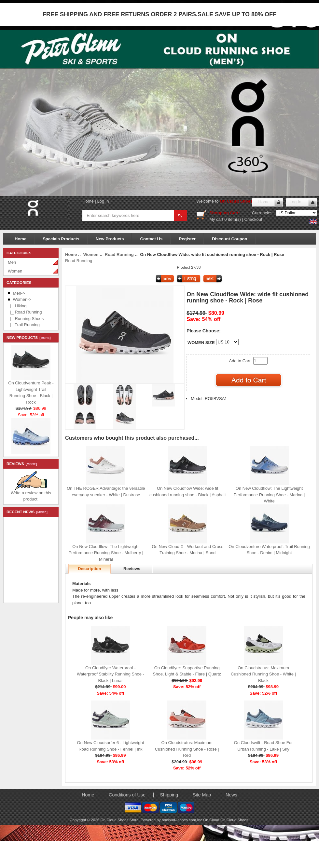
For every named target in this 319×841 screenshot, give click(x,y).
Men (12, 262)
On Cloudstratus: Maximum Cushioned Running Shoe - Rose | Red (187, 749)
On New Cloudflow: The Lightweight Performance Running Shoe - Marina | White (269, 494)
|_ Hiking (17, 305)
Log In (103, 201)
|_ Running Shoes (26, 318)
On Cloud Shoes (234, 820)
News (231, 794)
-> (22, 299)
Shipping (169, 794)
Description (89, 568)
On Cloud (211, 820)
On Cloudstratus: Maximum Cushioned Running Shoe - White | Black (263, 674)
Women (15, 271)
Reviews (131, 568)
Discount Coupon (229, 238)
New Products (110, 238)
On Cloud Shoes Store (242, 201)
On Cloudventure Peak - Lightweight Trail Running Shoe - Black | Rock (30, 391)
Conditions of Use (127, 794)
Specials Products (61, 238)
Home (88, 201)
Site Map (202, 794)
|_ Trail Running (24, 324)
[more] (44, 338)
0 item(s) (232, 219)
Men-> (19, 293)
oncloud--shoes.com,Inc (182, 820)
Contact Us (151, 238)
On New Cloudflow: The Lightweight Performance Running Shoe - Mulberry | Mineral (106, 553)
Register (187, 238)
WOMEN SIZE (201, 342)
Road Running (119, 254)
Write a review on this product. (31, 494)
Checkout (253, 219)
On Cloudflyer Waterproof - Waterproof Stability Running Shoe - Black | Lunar (110, 674)
